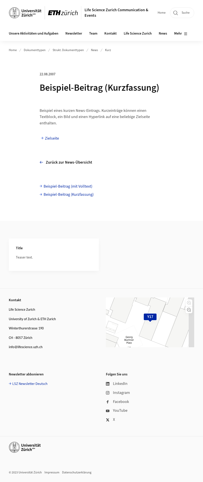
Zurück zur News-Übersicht (66, 162)
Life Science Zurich (138, 33)
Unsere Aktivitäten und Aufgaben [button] (33, 33)
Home (162, 13)
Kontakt (110, 33)
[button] (188, 302)
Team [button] (93, 33)
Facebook (117, 401)
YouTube (116, 410)
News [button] (163, 33)
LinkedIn (116, 383)
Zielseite (52, 138)
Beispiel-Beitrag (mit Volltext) (68, 186)
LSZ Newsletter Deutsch (30, 383)
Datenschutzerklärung (76, 472)
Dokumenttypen (35, 50)
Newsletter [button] (73, 33)
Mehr (180, 34)
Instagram (118, 392)
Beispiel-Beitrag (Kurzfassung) (69, 194)
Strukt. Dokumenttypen (68, 50)
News (94, 50)
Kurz (108, 50)
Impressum (51, 472)
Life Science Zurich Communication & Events (116, 12)
